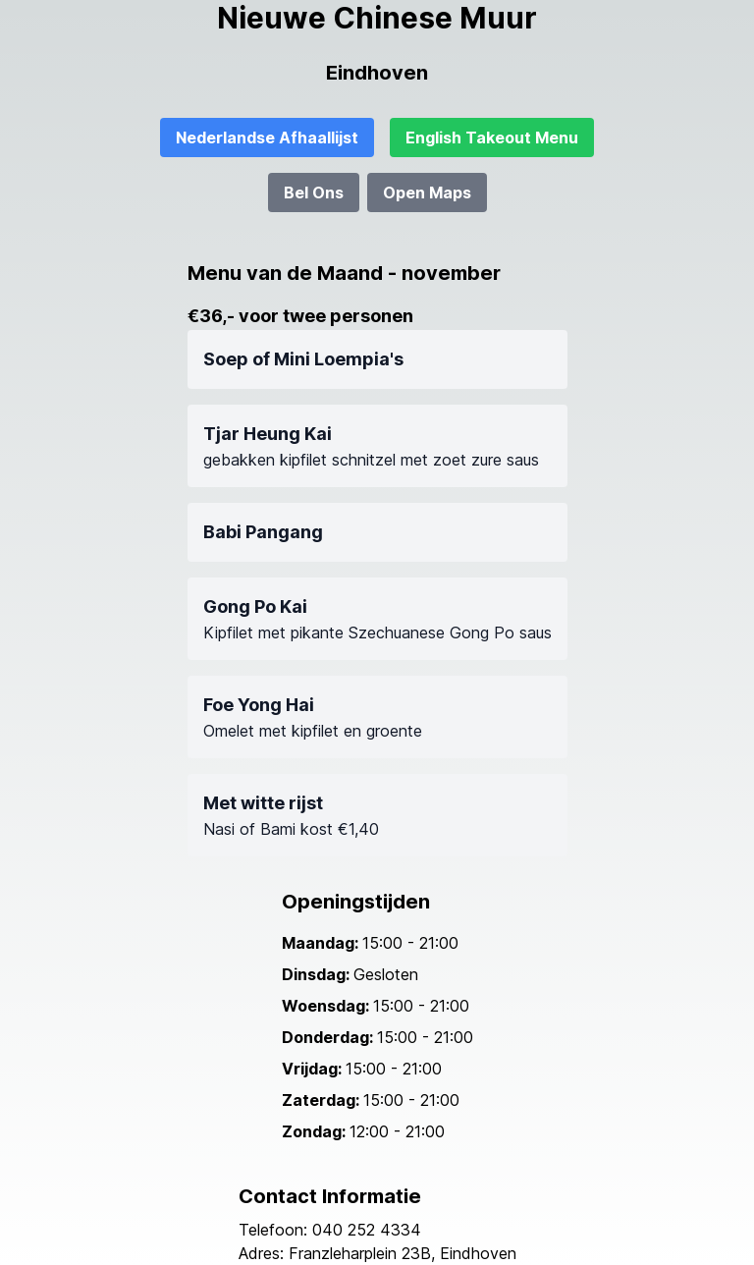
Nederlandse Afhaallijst (267, 137)
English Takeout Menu (491, 137)
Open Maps (427, 192)
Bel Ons (314, 192)
